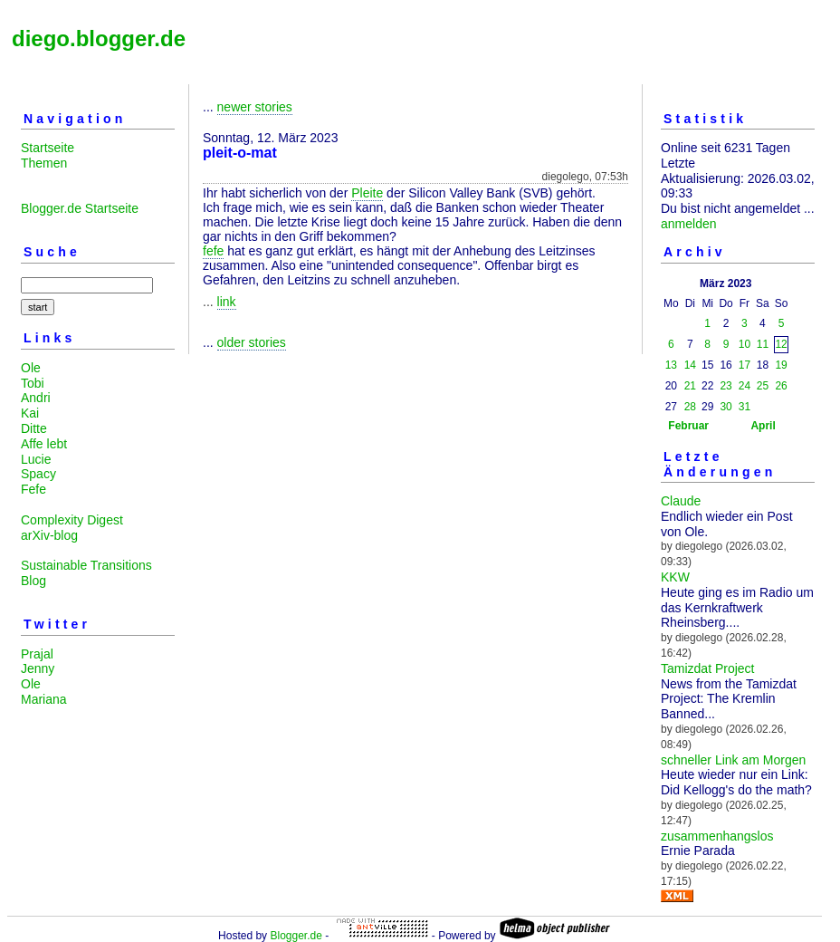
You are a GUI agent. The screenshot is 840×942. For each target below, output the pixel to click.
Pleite (367, 193)
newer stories (254, 107)
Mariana (44, 699)
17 (744, 365)
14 (690, 365)
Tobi (32, 383)
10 (744, 344)
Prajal (37, 654)
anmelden (689, 223)
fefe (213, 251)
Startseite (47, 147)
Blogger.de (295, 935)
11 (762, 344)
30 (725, 406)
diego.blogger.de (99, 38)
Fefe (33, 489)
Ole (31, 367)
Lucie (36, 459)
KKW (675, 577)
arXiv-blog (49, 535)
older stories (251, 342)
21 (690, 386)
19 (781, 365)
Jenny (37, 668)
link (226, 301)
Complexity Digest (72, 520)
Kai (30, 413)
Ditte (34, 428)
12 (781, 344)
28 (690, 406)
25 (762, 386)
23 (725, 386)
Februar (688, 425)
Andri (36, 397)
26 (781, 386)
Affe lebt (44, 444)
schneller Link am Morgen (733, 760)
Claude (681, 501)
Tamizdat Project (707, 668)
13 (671, 365)
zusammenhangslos (717, 836)
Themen (44, 163)
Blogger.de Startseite (79, 208)
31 (744, 406)
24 (744, 386)
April (762, 425)
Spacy (38, 473)
